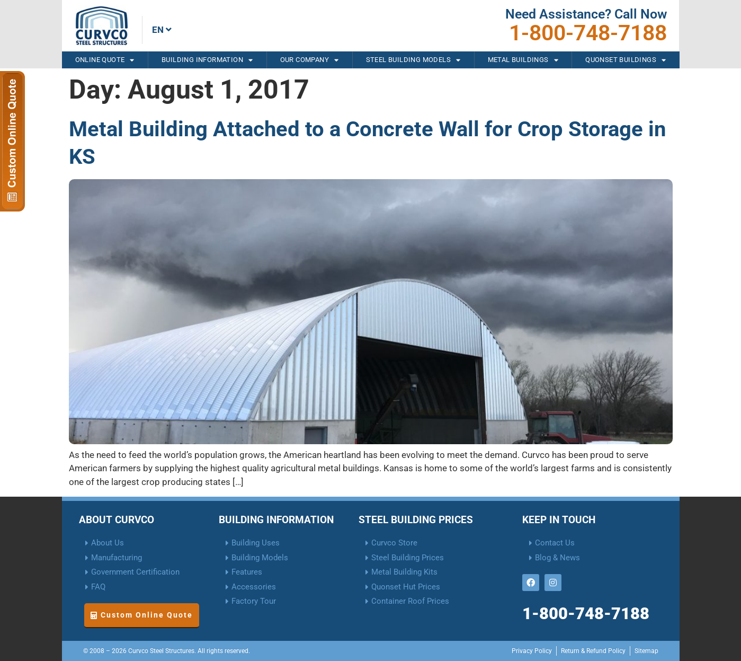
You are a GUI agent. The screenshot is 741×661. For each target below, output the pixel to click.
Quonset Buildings (625, 59)
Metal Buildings (523, 59)
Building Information (207, 59)
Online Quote (105, 59)
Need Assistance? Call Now (586, 14)
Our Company (309, 59)
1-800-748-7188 (588, 33)
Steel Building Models (413, 59)
